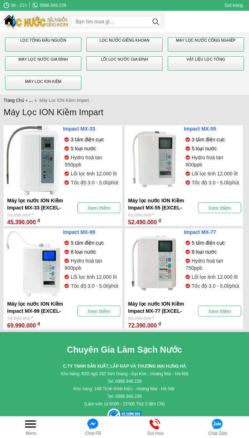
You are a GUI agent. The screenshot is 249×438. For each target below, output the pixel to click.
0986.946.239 (49, 5)
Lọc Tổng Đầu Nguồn (43, 40)
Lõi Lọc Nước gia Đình (124, 59)
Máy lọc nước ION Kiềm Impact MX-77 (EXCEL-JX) (156, 308)
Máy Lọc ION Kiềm (43, 81)
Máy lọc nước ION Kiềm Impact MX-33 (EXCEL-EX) (35, 204)
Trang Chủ (14, 100)
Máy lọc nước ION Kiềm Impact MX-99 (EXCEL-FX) (35, 308)
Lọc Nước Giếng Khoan (124, 40)
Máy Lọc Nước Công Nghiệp (206, 40)
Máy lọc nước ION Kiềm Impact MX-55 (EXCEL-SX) (156, 204)
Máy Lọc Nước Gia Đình (43, 59)
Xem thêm (98, 208)
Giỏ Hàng (234, 5)
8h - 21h (15, 5)
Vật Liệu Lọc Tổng (205, 59)
